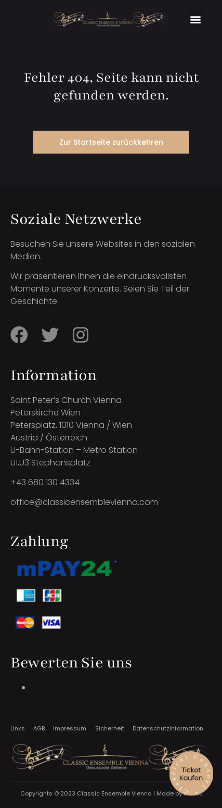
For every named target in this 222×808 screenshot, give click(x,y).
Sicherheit (109, 728)
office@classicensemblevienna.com (84, 502)
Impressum (69, 728)
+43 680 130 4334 (45, 482)
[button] (195, 19)
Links (17, 728)
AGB (39, 728)
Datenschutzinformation (168, 728)
